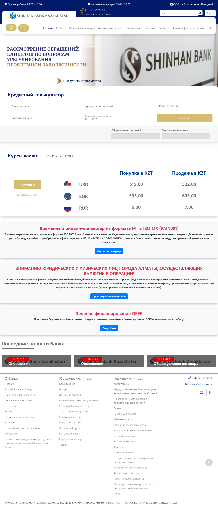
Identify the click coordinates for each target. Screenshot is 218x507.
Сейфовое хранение (70, 417)
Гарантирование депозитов (129, 478)
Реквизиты (10, 411)
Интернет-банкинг (69, 433)
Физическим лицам (129, 378)
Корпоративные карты (72, 439)
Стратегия (10, 406)
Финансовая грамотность (128, 473)
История (9, 384)
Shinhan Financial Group (18, 389)
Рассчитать (184, 118)
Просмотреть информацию (109, 296)
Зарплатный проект (70, 428)
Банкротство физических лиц (130, 467)
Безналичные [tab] (27, 195)
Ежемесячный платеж (175, 130)
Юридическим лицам (76, 378)
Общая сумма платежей (126, 130)
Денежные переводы (71, 395)
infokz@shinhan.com (199, 384)
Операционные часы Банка (20, 417)
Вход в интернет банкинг (96, 14)
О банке (11, 378)
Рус (209, 13)
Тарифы (63, 444)
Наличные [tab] (27, 184)
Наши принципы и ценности (20, 395)
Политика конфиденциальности (22, 428)
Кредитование (67, 384)
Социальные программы (18, 400)
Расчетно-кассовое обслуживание (78, 400)
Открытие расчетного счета (130, 425)
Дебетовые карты (123, 419)
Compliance (11, 433)
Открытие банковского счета (75, 406)
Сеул (23, 28)
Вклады (63, 389)
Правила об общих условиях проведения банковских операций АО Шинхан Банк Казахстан (27, 443)
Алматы (11, 27)
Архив (117, 493)
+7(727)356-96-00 (92, 10)
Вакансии (10, 422)
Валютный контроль (70, 422)
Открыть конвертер (109, 251)
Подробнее (109, 328)
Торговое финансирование (74, 411)
